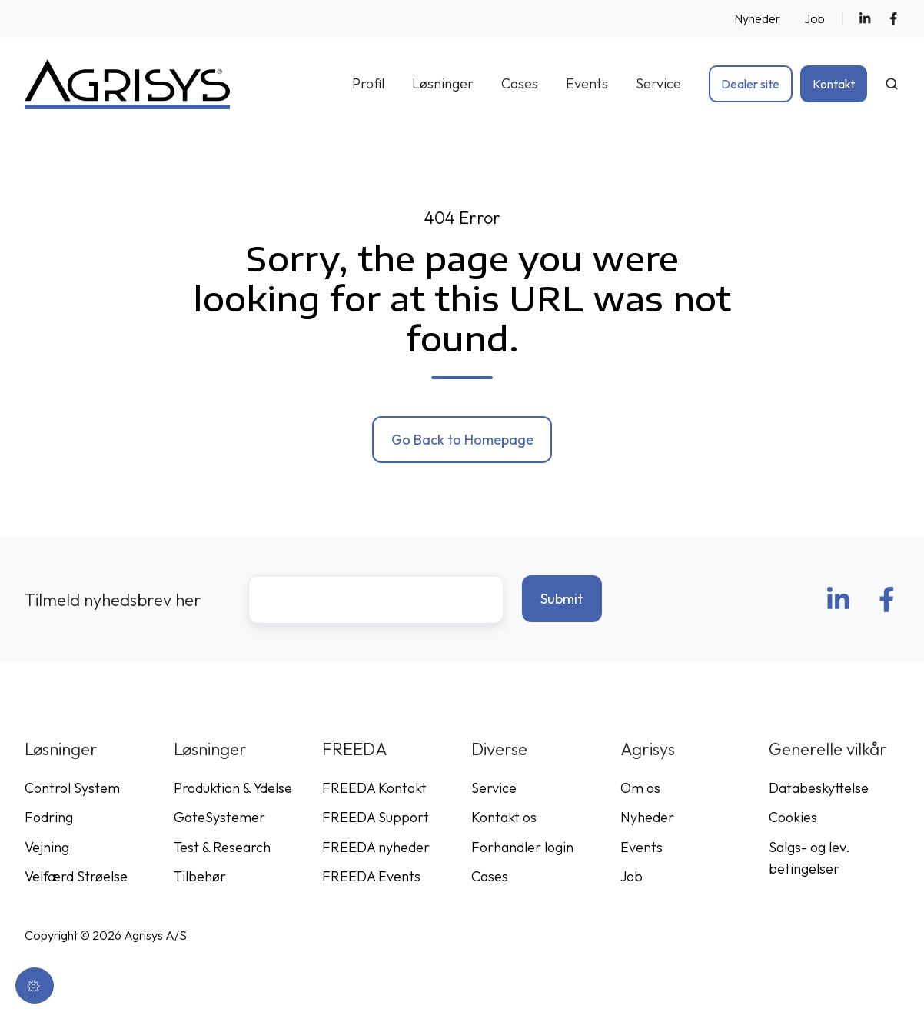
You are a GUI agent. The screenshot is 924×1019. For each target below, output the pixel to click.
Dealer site (750, 84)
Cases (519, 83)
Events (587, 83)
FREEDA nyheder (376, 847)
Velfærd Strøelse (76, 876)
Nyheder (757, 18)
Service (658, 83)
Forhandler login (522, 847)
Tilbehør (200, 876)
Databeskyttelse (819, 788)
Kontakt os (504, 817)
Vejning (47, 847)
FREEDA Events (371, 876)
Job (814, 18)
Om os (640, 788)
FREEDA (354, 749)
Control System (72, 788)
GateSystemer (219, 817)
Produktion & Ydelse (233, 788)
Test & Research (222, 847)
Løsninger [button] (443, 83)
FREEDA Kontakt (374, 788)
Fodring (49, 817)
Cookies (793, 817)
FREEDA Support (375, 817)
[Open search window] (891, 84)
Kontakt (834, 84)
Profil (368, 83)
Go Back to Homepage (462, 439)
